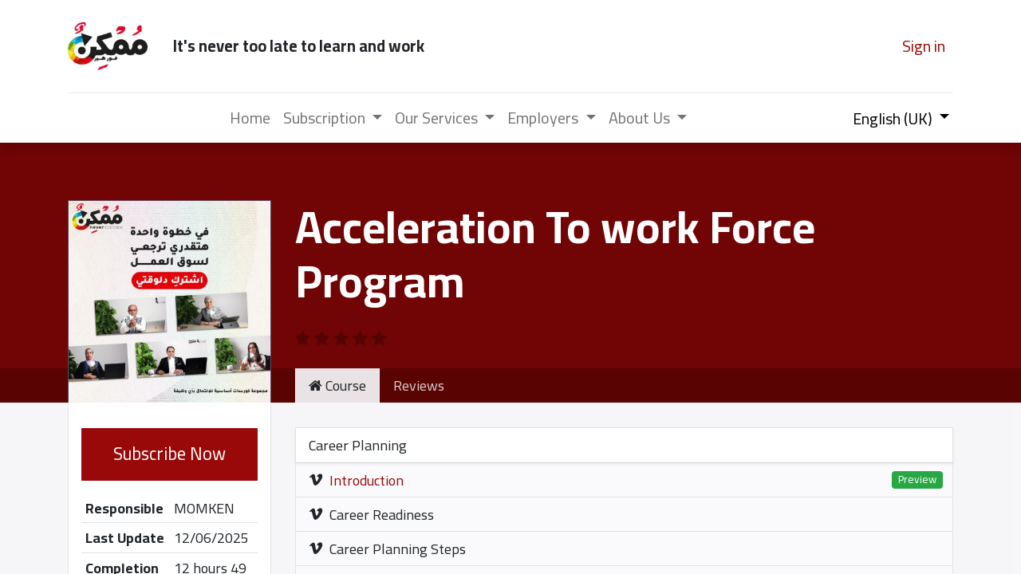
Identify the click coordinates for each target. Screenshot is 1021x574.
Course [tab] (337, 385)
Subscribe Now (169, 453)
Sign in (923, 46)
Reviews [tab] (418, 385)
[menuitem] (250, 118)
